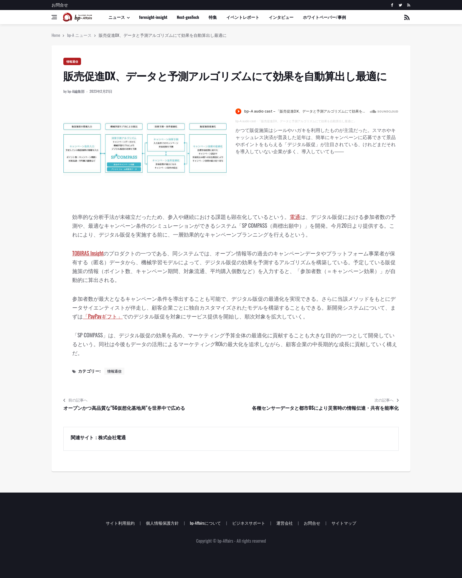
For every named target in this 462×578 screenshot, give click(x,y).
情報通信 (72, 61)
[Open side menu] (54, 17)
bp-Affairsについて (205, 523)
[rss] (408, 5)
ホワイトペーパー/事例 (324, 17)
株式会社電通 (112, 437)
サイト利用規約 (120, 523)
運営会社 (284, 523)
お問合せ (60, 4)
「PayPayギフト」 (103, 316)
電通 (295, 216)
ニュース (116, 17)
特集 (213, 17)
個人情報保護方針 (162, 523)
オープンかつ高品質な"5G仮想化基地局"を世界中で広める (124, 407)
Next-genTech (188, 17)
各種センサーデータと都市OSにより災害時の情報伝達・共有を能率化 (325, 407)
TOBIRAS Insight (87, 253)
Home (56, 35)
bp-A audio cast (245, 121)
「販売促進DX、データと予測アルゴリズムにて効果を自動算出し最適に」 (307, 121)
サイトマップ (343, 523)
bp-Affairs (225, 540)
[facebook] (392, 5)
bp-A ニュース (79, 35)
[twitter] (400, 5)
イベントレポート (242, 17)
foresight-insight (153, 17)
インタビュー (281, 17)
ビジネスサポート (248, 523)
